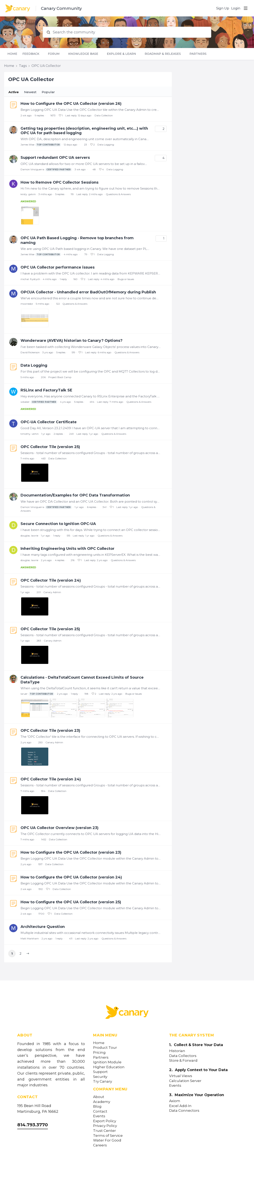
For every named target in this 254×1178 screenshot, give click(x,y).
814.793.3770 (32, 1125)
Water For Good (107, 1140)
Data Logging (105, 144)
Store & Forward (183, 1060)
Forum (54, 54)
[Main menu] (245, 8)
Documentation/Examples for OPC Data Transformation (75, 495)
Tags (23, 66)
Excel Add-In (180, 1106)
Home (12, 54)
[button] (27, 953)
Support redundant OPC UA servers (55, 157)
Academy (101, 1102)
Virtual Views (180, 1076)
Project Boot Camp (59, 377)
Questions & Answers (118, 194)
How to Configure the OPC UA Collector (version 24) (71, 877)
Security (100, 1077)
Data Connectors (184, 1111)
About (98, 1097)
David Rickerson (30, 352)
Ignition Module (107, 1062)
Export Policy (104, 1121)
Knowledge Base (83, 54)
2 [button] (20, 953)
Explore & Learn (121, 54)
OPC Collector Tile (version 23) (50, 730)
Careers (100, 1145)
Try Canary (102, 1081)
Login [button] (235, 8)
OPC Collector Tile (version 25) (50, 447)
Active (13, 92)
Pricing (99, 1052)
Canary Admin (52, 592)
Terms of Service (108, 1136)
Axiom (174, 1101)
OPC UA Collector (46, 66)
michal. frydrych (30, 279)
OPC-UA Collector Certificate (49, 422)
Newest (30, 92)
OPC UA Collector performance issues (58, 267)
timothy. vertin (30, 433)
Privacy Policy (105, 1126)
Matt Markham (30, 938)
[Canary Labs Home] (127, 1013)
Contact (100, 1111)
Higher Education (109, 1067)
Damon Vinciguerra (46, 169)
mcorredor (27, 303)
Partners (198, 54)
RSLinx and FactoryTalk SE (46, 390)
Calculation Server (185, 1081)
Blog (97, 1106)
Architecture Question (43, 926)
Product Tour (105, 1048)
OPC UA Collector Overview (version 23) (59, 828)
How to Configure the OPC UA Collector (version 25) (71, 902)
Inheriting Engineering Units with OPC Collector (67, 548)
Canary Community (61, 8)
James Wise (41, 144)
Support (100, 1072)
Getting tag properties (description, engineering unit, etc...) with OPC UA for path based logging (84, 130)
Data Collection (104, 115)
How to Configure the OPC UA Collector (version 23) (71, 852)
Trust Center (104, 1131)
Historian (177, 1051)
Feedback (30, 54)
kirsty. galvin (28, 194)
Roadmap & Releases (163, 54)
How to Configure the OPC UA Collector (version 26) (71, 103)
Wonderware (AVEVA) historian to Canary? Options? (71, 340)
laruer (37, 694)
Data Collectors (182, 1056)
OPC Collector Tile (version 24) (51, 580)
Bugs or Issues (126, 279)
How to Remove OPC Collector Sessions (59, 182)
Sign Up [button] (222, 8)
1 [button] (12, 953)
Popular (48, 92)
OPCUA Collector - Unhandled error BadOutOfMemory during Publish (88, 292)
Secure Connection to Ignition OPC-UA (58, 524)
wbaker (39, 402)
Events (99, 1116)
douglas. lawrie (29, 535)
